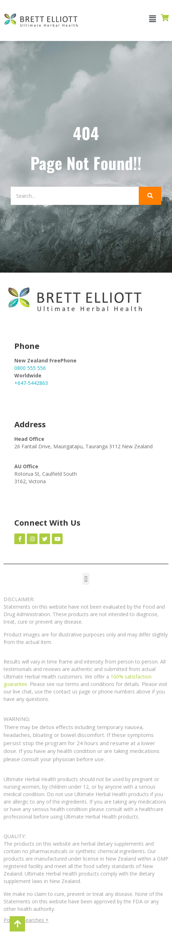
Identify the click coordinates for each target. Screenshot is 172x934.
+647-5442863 (31, 383)
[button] (152, 19)
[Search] (75, 196)
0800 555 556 (30, 368)
